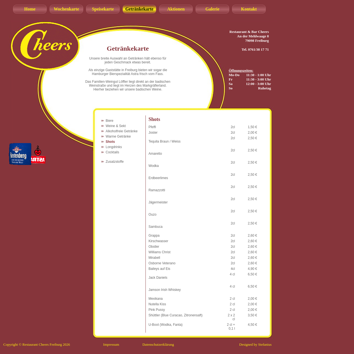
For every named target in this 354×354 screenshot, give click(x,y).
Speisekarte (103, 9)
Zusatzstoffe (115, 162)
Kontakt (249, 9)
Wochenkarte (66, 9)
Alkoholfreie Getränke (121, 131)
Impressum (111, 344)
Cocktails (112, 152)
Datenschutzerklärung (158, 344)
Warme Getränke (118, 136)
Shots (110, 142)
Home (30, 9)
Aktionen (175, 9)
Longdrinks (114, 147)
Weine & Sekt (116, 126)
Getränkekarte (139, 9)
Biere (109, 121)
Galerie (212, 9)
